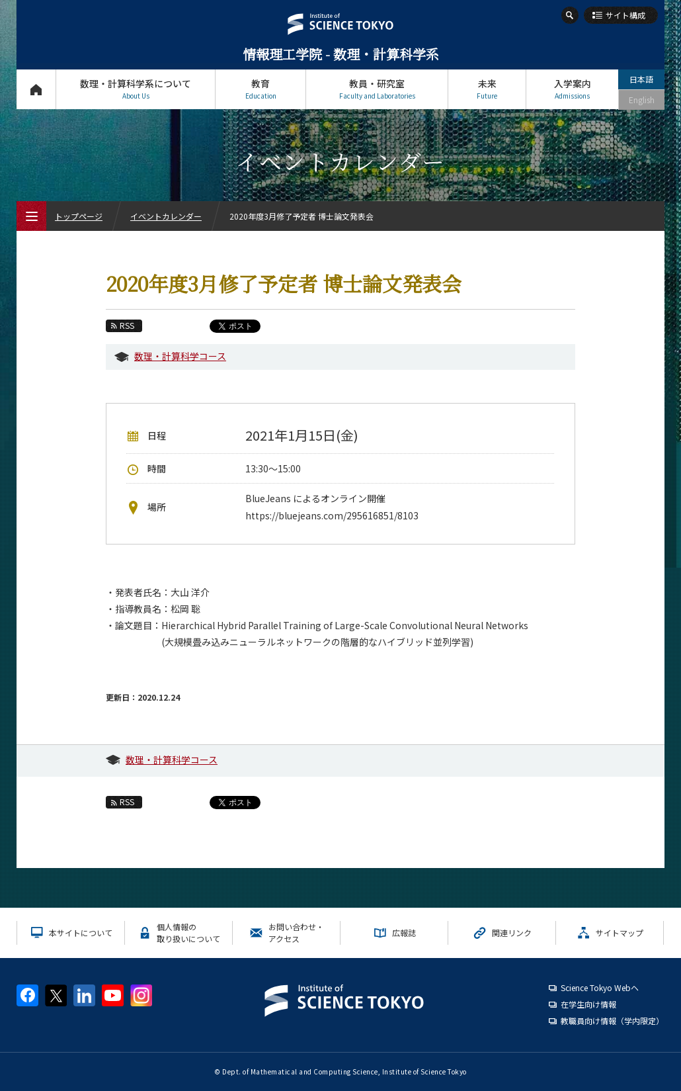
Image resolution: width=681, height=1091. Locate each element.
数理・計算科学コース (180, 356)
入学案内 (572, 89)
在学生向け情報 (588, 1004)
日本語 (641, 79)
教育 (260, 89)
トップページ (36, 89)
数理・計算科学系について (135, 89)
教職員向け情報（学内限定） (612, 1020)
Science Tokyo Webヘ (600, 987)
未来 (487, 89)
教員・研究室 (377, 89)
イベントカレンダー (166, 216)
